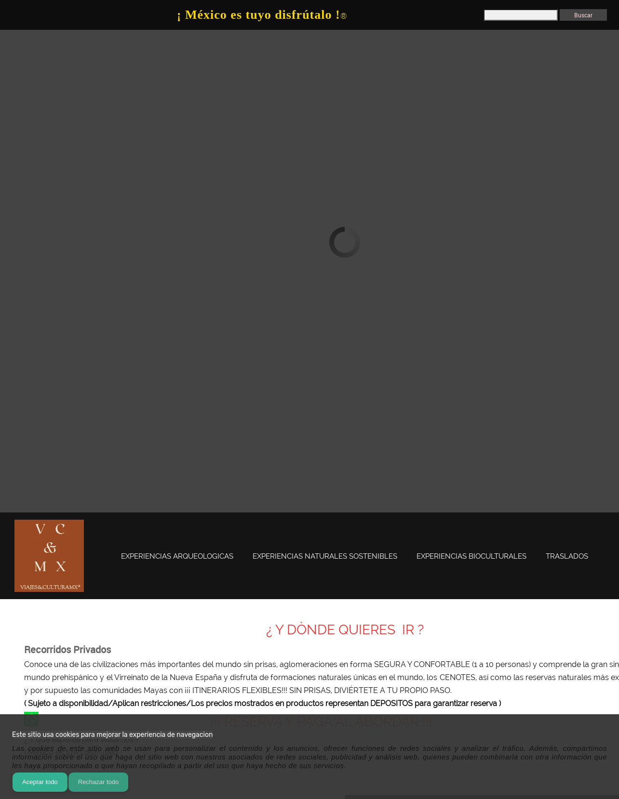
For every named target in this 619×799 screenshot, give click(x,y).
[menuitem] (177, 556)
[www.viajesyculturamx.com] (49, 556)
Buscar (583, 15)
